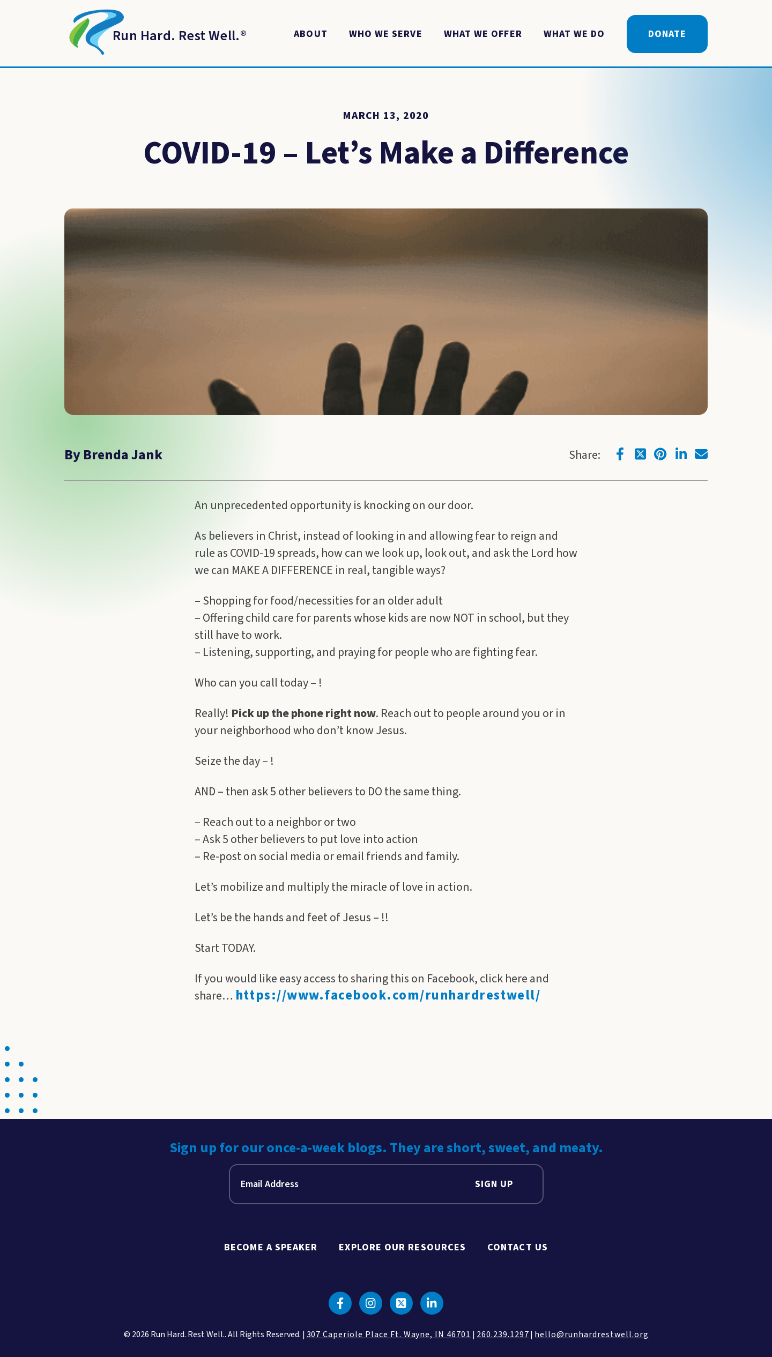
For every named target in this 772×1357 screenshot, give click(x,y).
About (310, 34)
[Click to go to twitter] (640, 454)
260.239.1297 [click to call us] (503, 1334)
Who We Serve (385, 34)
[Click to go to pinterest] (660, 454)
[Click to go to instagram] (370, 1303)
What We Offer (483, 34)
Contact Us (517, 1247)
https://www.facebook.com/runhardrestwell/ (388, 995)
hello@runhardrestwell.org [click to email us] (591, 1334)
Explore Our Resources (402, 1247)
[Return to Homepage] (155, 34)
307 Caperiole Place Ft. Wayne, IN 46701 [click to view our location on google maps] (389, 1334)
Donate (667, 34)
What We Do (574, 34)
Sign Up (494, 1184)
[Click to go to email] (701, 454)
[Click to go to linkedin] (680, 454)
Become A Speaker (270, 1247)
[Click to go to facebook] (619, 454)
